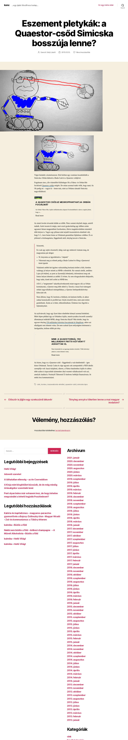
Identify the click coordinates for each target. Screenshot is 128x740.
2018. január (73, 525)
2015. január (73, 642)
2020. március (74, 475)
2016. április (73, 592)
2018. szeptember (76, 504)
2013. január (73, 720)
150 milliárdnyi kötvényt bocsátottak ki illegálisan (64, 322)
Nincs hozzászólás (83, 52)
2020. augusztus (75, 468)
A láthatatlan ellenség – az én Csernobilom (26, 479)
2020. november (75, 465)
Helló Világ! (10, 469)
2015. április (73, 631)
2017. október (74, 535)
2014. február (74, 677)
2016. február (74, 599)
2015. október (74, 613)
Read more (39, 216)
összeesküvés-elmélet (56, 384)
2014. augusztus (75, 659)
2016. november (75, 571)
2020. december (75, 461)
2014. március (74, 674)
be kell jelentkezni (62, 430)
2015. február (74, 638)
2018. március (74, 521)
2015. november (75, 610)
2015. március (74, 635)
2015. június (73, 628)
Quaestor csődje (48, 185)
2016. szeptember (76, 578)
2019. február (74, 493)
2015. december (75, 606)
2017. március (74, 557)
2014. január (73, 681)
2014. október (74, 652)
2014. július (73, 663)
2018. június (73, 514)
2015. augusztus (75, 621)
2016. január (73, 603)
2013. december (75, 684)
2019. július (73, 482)
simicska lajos (82, 384)
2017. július (73, 546)
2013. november (75, 688)
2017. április (73, 553)
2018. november (75, 500)
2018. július (73, 511)
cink (38, 384)
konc (6, 5)
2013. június (73, 706)
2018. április (73, 518)
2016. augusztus (75, 581)
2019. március (74, 489)
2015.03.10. (65, 52)
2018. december (75, 496)
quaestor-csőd (70, 384)
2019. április (73, 486)
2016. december (75, 567)
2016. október (74, 574)
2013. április (73, 709)
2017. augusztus (75, 543)
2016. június (73, 589)
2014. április (73, 670)
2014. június (73, 667)
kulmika (8, 525)
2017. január (73, 564)
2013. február (74, 716)
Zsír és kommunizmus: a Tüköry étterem (26, 519)
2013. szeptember (76, 695)
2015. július (73, 624)
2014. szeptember (76, 656)
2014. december (75, 645)
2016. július (73, 585)
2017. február (74, 560)
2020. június (73, 472)
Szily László (51, 52)
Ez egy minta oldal (105, 5)
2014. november (75, 649)
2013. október (74, 691)
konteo (43, 384)
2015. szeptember (76, 617)
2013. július (73, 702)
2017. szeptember (76, 539)
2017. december (75, 528)
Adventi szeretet (12, 474)
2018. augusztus (75, 507)
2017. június (73, 550)
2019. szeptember (76, 479)
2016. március (74, 596)
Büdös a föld (20, 525)
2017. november (75, 532)
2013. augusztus (75, 698)
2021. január (73, 457)
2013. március (74, 713)
